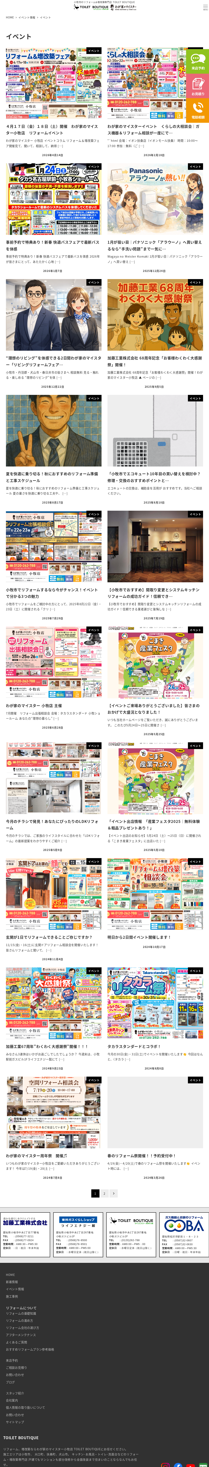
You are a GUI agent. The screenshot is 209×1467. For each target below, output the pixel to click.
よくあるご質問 (16, 1342)
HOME (10, 1275)
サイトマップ (15, 1422)
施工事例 (12, 1296)
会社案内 (12, 1400)
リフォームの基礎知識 (21, 1313)
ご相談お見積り (16, 1368)
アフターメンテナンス (21, 1335)
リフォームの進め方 (19, 1320)
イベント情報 (15, 1289)
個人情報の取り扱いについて (25, 1407)
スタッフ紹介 (15, 1393)
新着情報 (12, 1282)
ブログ (10, 1382)
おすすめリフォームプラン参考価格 (30, 1349)
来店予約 (12, 1360)
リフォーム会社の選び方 (22, 1328)
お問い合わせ (15, 1375)
